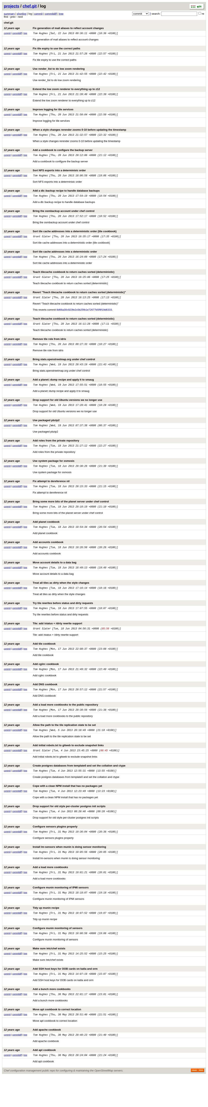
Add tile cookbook (30, 662)
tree (61, 13)
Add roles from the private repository (41, 452)
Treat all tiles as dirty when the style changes (46, 599)
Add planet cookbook (32, 536)
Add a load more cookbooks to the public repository (51, 724)
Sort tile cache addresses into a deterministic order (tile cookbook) (60, 237)
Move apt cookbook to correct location (42, 1038)
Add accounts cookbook (33, 557)
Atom (194, 1101)
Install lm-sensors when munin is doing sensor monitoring (55, 871)
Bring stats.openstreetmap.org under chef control (49, 369)
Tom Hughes (40, 34)
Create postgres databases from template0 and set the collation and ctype (65, 787)
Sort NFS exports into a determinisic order (45, 174)
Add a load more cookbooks (36, 892)
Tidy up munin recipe (31, 934)
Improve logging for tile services (38, 111)
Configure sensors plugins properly (40, 850)
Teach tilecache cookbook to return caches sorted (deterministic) (59, 279)
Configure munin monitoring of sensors (43, 954)
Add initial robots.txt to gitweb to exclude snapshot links (54, 766)
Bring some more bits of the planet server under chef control (56, 515)
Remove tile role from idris (35, 348)
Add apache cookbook (32, 1059)
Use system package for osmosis (39, 473)
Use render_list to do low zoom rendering (44, 70)
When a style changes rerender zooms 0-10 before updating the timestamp (65, 132)
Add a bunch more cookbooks (37, 1017)
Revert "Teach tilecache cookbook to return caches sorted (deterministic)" (65, 300)
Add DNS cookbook (30, 703)
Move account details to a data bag (40, 578)
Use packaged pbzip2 (32, 431)
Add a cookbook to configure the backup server (48, 153)
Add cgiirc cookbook (31, 682)
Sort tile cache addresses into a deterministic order (50, 258)
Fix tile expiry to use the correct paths (42, 49)
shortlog (21, 13)
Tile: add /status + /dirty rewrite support (43, 641)
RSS (201, 1101)
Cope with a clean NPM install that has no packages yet (53, 808)
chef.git (30, 6)
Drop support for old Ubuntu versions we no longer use (53, 410)
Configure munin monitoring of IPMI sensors (46, 913)
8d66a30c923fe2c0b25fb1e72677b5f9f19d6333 (84, 318)
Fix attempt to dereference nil (36, 494)
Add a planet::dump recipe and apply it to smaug (49, 389)
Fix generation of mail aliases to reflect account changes (54, 28)
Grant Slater (42, 243)
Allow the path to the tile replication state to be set (50, 745)
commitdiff (51, 13)
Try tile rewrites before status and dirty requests (48, 620)
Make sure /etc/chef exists (34, 975)
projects (11, 6)
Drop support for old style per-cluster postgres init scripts (54, 829)
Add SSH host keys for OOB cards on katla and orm (51, 996)
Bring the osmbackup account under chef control (49, 216)
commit (38, 13)
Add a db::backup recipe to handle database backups (52, 195)
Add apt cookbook (30, 1080)
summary (9, 13)
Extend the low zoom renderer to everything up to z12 (52, 90)
